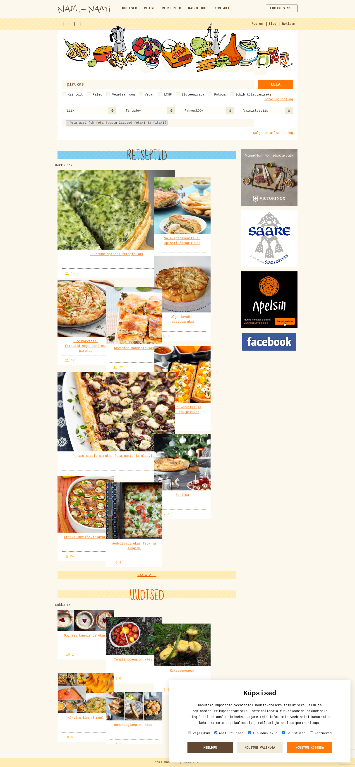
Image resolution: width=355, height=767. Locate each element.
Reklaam (288, 24)
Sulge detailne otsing (273, 133)
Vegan (149, 94)
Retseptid (171, 8)
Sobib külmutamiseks (253, 94)
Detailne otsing (278, 99)
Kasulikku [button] (198, 8)
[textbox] (191, 122)
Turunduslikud (262, 733)
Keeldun (210, 748)
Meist (149, 8)
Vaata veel (146, 582)
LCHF (168, 94)
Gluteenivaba (193, 94)
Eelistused (293, 733)
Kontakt (222, 8)
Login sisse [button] (282, 8)
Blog (272, 24)
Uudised (129, 8)
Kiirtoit (75, 94)
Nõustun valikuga (260, 748)
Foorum (257, 24)
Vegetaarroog (123, 94)
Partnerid (321, 733)
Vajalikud (199, 733)
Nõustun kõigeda (309, 748)
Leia (276, 84)
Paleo (97, 94)
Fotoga (219, 94)
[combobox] (89, 110)
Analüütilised (229, 733)
